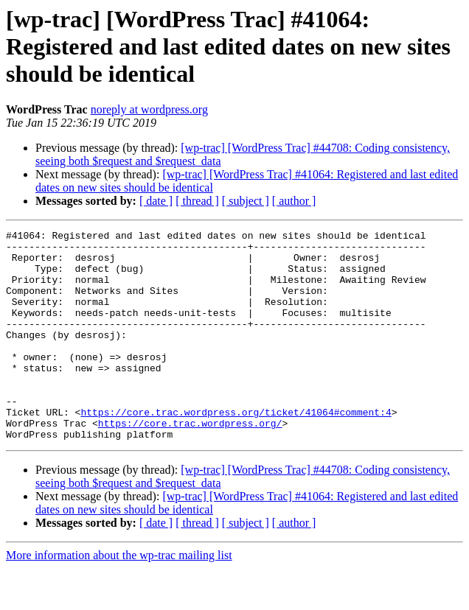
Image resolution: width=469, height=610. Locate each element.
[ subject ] (245, 200)
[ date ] (156, 200)
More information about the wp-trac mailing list (119, 597)
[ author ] (294, 200)
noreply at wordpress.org (149, 109)
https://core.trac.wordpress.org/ (190, 462)
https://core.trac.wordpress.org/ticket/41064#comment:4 (235, 449)
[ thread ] (197, 200)
